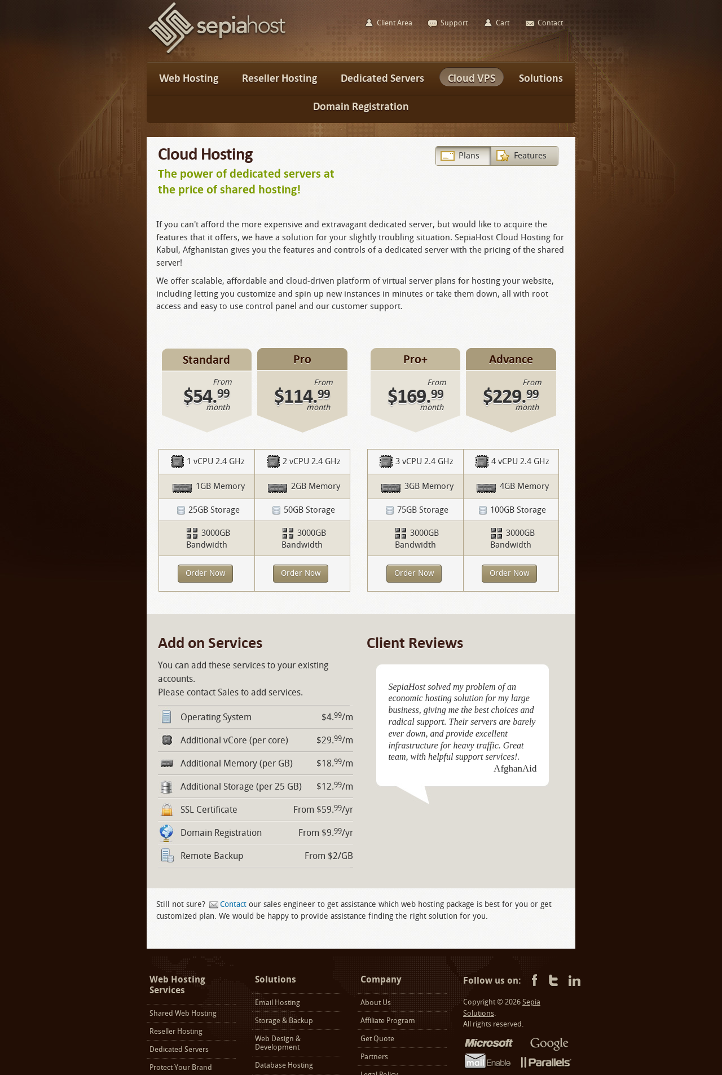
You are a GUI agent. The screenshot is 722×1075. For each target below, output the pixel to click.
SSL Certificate (208, 809)
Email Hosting (277, 1002)
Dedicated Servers (179, 1049)
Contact (233, 904)
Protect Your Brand (180, 1067)
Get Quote (377, 1038)
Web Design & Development (278, 1042)
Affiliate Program (387, 1020)
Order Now (205, 573)
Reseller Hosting (175, 1031)
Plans (469, 156)
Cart (502, 23)
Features (530, 156)
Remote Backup (211, 856)
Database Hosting (284, 1065)
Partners (374, 1056)
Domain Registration (221, 832)
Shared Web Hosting (183, 1013)
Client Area (394, 23)
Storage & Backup (284, 1020)
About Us (375, 1002)
